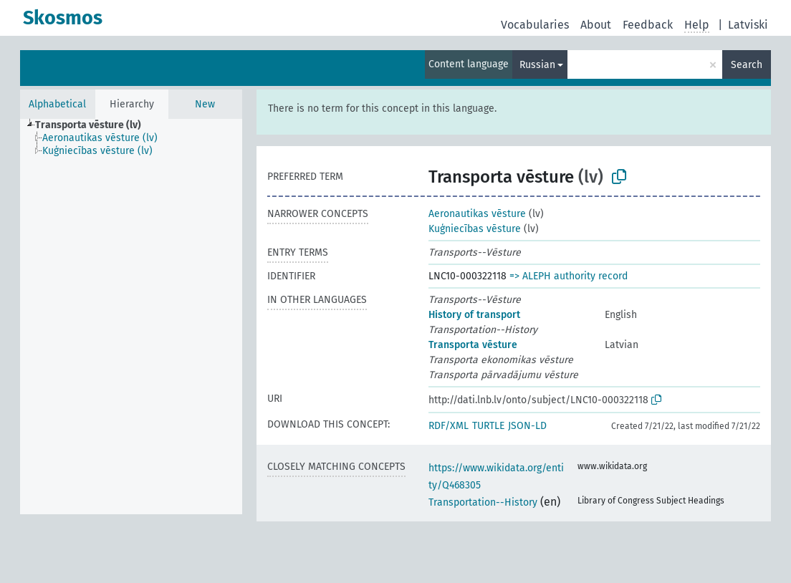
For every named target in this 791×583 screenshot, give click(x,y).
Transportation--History (482, 502)
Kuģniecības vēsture (474, 229)
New (205, 104)
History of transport (474, 315)
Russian (537, 65)
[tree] (131, 316)
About (595, 25)
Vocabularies (535, 25)
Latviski (748, 25)
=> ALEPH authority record (568, 276)
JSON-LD (527, 426)
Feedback (648, 25)
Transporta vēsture (472, 345)
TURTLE (488, 426)
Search (746, 65)
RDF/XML (448, 426)
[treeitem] (94, 125)
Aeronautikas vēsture (477, 214)
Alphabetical (57, 104)
